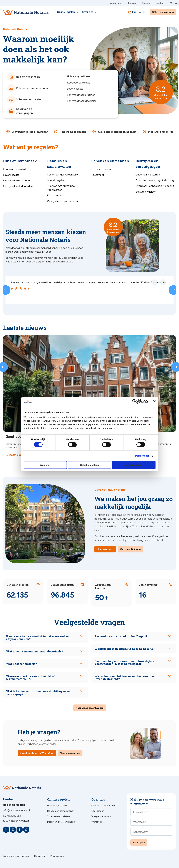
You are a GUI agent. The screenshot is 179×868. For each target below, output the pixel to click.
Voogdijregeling (56, 180)
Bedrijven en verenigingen (61, 821)
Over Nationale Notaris (104, 805)
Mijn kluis (174, 3)
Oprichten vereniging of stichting (155, 180)
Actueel (146, 3)
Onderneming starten (148, 174)
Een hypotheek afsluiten (81, 94)
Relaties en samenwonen (60, 810)
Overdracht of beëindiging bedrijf (155, 185)
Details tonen (142, 455)
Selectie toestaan (89, 465)
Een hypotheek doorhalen (82, 100)
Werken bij (96, 821)
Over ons (89, 12)
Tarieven (132, 3)
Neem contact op (70, 753)
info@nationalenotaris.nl (16, 810)
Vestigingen (116, 3)
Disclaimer (39, 856)
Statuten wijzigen (146, 191)
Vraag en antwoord (101, 816)
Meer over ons (105, 549)
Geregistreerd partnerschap (63, 201)
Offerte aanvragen (163, 12)
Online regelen (68, 12)
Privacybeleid (57, 856)
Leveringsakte (75, 88)
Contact (160, 3)
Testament (97, 174)
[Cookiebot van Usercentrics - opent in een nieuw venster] (134, 401)
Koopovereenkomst (78, 82)
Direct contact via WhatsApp (37, 753)
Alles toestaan (134, 465)
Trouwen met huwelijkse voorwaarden (61, 187)
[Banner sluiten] (154, 401)
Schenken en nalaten (58, 816)
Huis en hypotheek (78, 76)
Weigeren (45, 465)
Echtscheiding (55, 195)
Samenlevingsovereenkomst (63, 174)
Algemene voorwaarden (16, 856)
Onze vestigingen (130, 549)
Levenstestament (101, 169)
